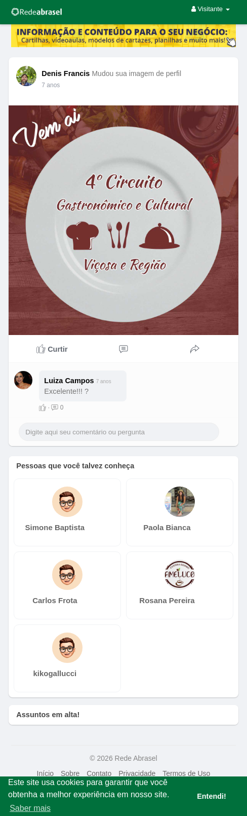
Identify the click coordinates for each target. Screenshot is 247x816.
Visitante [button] (210, 9)
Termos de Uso (186, 773)
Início (45, 773)
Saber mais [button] (30, 808)
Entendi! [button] (211, 796)
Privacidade (136, 773)
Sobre (70, 773)
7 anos (51, 85)
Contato (99, 773)
